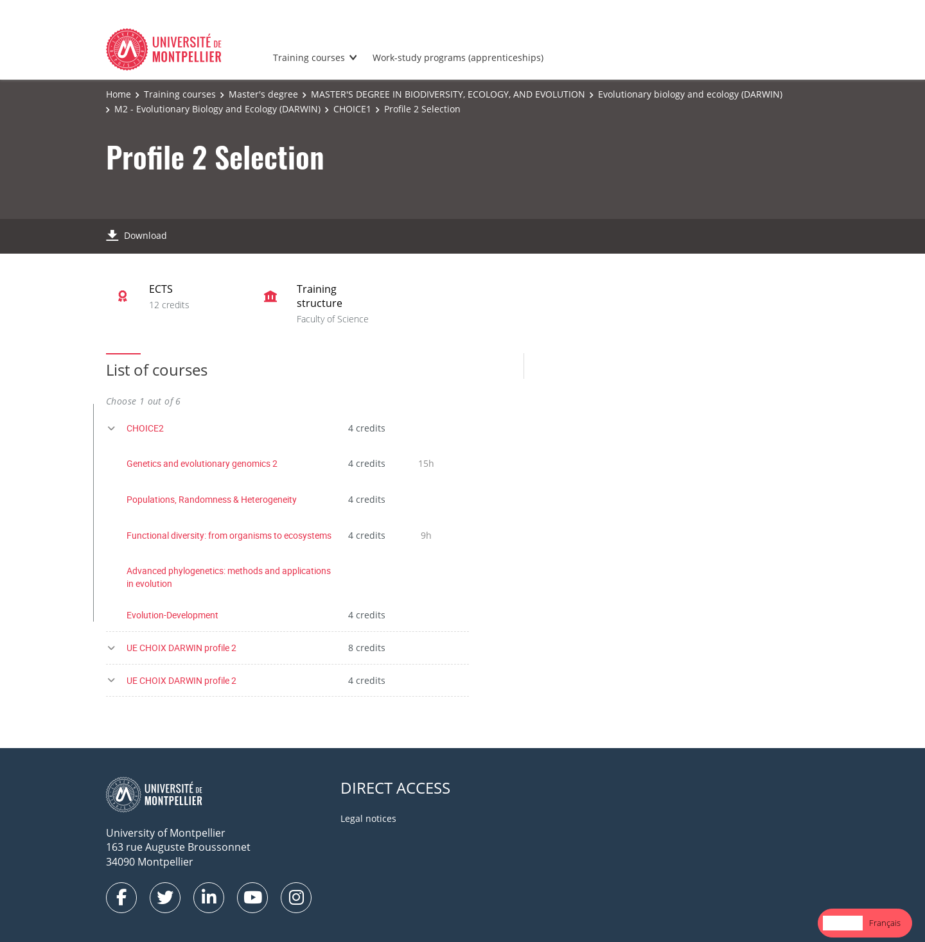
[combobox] (843, 923)
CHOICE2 (145, 428)
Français (885, 923)
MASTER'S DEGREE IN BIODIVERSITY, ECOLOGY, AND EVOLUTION (448, 94)
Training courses (309, 57)
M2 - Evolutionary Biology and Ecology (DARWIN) (217, 109)
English (842, 923)
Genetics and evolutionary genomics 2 (202, 463)
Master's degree (263, 94)
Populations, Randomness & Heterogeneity (212, 499)
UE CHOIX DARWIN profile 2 (181, 647)
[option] (885, 923)
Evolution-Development (172, 615)
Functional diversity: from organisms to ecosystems (229, 535)
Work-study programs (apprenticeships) (458, 57)
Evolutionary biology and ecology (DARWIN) (690, 94)
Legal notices (368, 818)
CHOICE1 (352, 109)
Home (118, 94)
